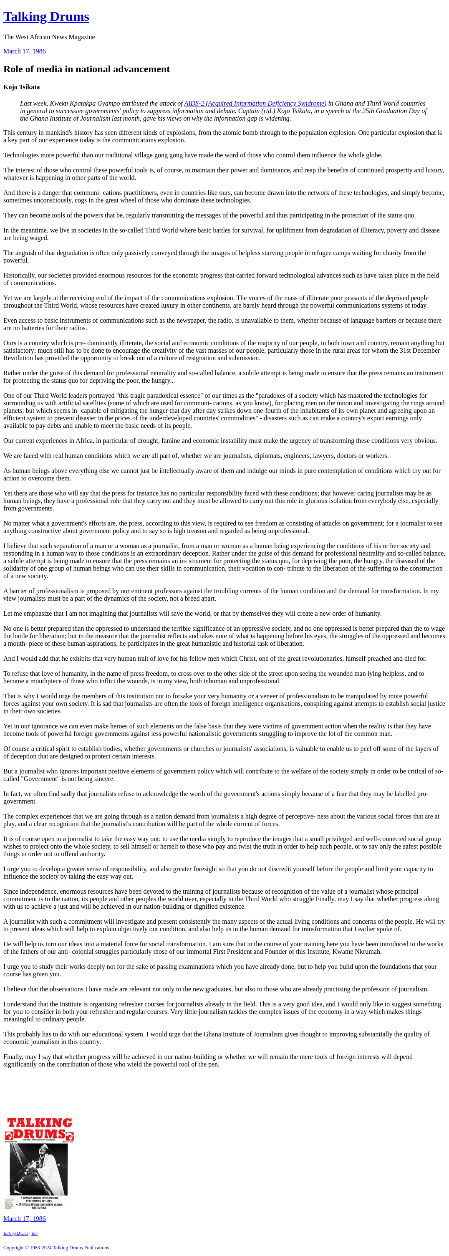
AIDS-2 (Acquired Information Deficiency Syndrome (254, 103)
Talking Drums (46, 16)
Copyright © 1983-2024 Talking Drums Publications (56, 1248)
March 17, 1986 (24, 51)
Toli (34, 1233)
